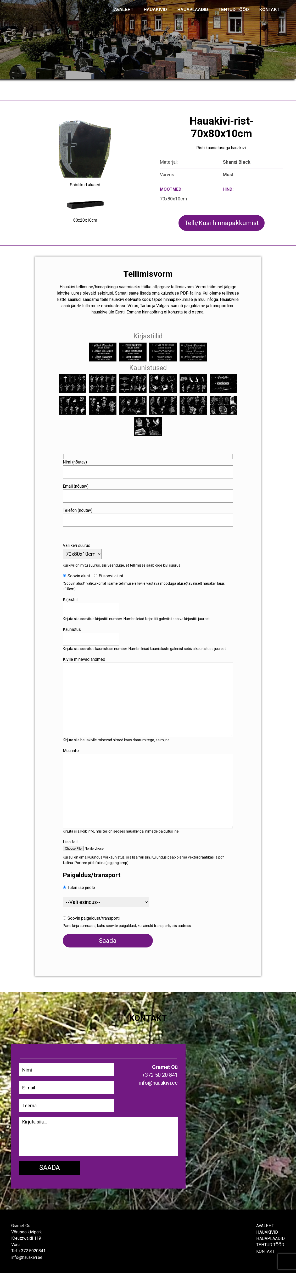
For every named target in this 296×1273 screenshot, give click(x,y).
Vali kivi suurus (79, 544)
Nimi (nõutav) (77, 460)
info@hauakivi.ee (26, 1256)
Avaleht (265, 1225)
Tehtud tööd (270, 1244)
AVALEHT (123, 9)
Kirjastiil (72, 598)
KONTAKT (269, 9)
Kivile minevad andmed (86, 658)
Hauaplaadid (192, 9)
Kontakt (265, 1250)
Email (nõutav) (78, 484)
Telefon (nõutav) (80, 509)
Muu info (73, 749)
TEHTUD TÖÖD (234, 9)
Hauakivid (155, 9)
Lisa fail (72, 840)
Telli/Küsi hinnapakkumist (222, 223)
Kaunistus (74, 628)
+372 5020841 (32, 1250)
